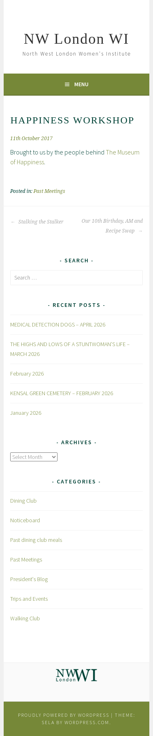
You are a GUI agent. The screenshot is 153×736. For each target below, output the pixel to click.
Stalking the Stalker (37, 222)
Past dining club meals (36, 540)
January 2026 (25, 412)
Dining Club (23, 500)
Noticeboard (25, 520)
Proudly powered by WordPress (63, 715)
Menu (81, 84)
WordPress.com (86, 722)
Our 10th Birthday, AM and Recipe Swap (112, 226)
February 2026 (27, 373)
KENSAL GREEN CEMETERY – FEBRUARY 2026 (61, 393)
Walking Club (25, 618)
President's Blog (29, 579)
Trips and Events (29, 598)
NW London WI (76, 39)
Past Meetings (49, 191)
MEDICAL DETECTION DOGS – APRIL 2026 (57, 324)
